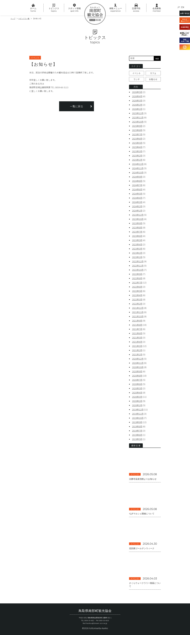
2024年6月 (137, 189)
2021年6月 (137, 333)
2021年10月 (137, 316)
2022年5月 (137, 291)
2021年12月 (137, 307)
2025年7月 (137, 134)
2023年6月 (137, 236)
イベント (136, 73)
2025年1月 (137, 159)
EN (182, 7)
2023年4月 (137, 244)
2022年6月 (137, 286)
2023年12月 (137, 214)
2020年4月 (137, 392)
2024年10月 (137, 172)
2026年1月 (137, 109)
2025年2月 (137, 155)
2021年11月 (137, 312)
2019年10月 (137, 418)
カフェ (153, 73)
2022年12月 (137, 261)
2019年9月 (137, 422)
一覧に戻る (76, 106)
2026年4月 (137, 96)
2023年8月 (137, 227)
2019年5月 (137, 439)
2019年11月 (137, 413)
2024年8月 (137, 181)
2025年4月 (137, 147)
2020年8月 (137, 375)
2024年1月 (137, 210)
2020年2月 (137, 401)
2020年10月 (137, 367)
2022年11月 (137, 265)
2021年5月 (137, 337)
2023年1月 (137, 257)
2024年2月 (137, 206)
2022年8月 (137, 278)
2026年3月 (137, 100)
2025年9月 (137, 126)
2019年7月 (137, 430)
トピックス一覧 (23, 18)
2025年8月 (137, 130)
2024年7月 (137, 185)
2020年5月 (137, 388)
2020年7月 (137, 379)
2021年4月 (137, 341)
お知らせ (153, 79)
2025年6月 (137, 138)
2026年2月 (137, 104)
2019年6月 (137, 434)
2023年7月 (137, 231)
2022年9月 (137, 274)
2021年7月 (137, 329)
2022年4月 (137, 295)
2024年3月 (137, 202)
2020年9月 (137, 371)
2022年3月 (137, 299)
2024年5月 (137, 193)
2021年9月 (137, 320)
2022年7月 (137, 282)
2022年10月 (137, 269)
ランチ (136, 79)
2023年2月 (137, 252)
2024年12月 (137, 164)
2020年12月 (137, 358)
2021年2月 (137, 350)
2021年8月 (137, 324)
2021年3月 (137, 346)
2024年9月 (137, 176)
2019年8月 (137, 426)
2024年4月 (137, 197)
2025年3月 (137, 151)
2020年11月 (137, 363)
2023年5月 (137, 240)
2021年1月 (137, 354)
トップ (13, 18)
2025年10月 (137, 121)
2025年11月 (137, 117)
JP (178, 7)
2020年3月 (137, 396)
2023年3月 (137, 248)
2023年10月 (137, 219)
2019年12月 (137, 409)
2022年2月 (137, 303)
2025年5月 (137, 142)
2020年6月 (137, 384)
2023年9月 (137, 223)
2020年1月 (137, 405)
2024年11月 (137, 168)
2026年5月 (137, 92)
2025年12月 (137, 113)
